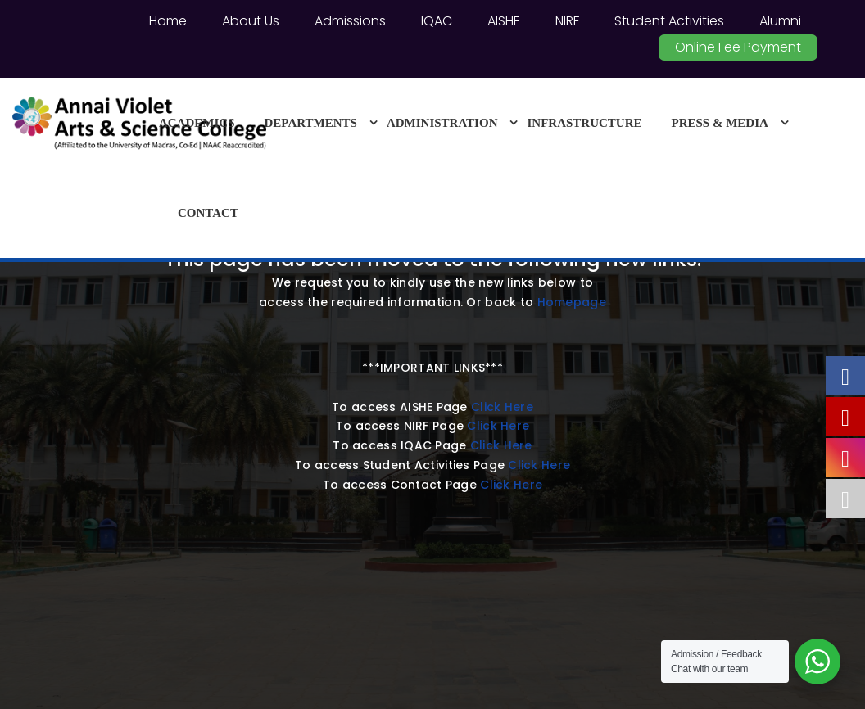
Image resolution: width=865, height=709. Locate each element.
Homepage (571, 302)
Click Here (502, 407)
